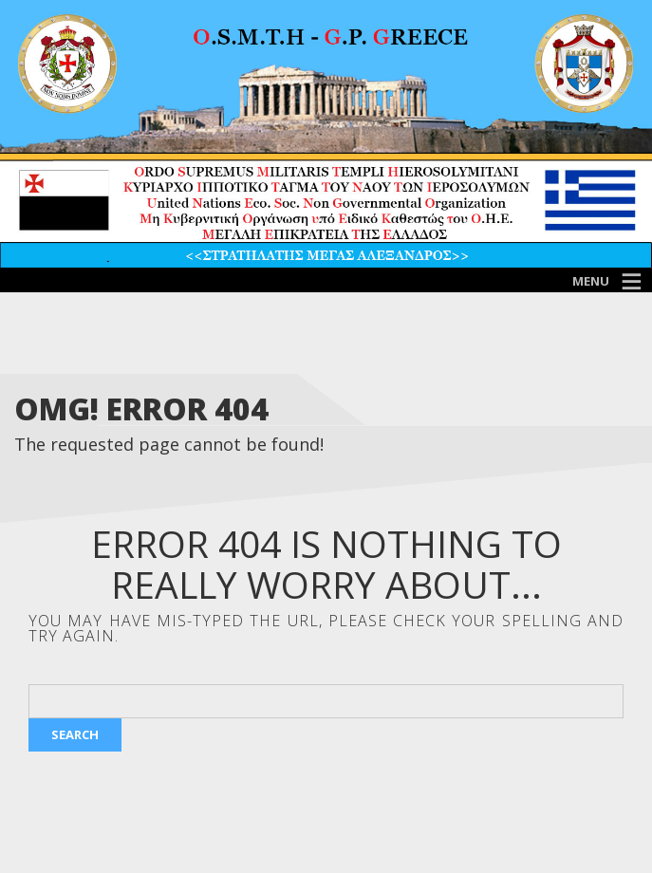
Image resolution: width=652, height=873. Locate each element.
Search (75, 734)
